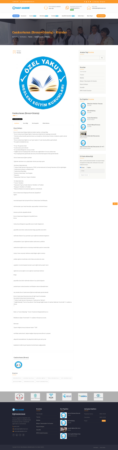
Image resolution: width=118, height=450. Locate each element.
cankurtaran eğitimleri (41, 378)
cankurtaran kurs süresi (29, 381)
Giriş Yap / (96, 1)
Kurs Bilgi (25, 123)
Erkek (82, 167)
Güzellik (82, 87)
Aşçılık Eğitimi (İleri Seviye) (75, 428)
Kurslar (33, 16)
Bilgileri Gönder (84, 175)
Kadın (88, 167)
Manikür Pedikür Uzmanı (95, 103)
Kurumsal (24, 16)
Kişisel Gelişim (84, 84)
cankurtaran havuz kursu (28, 378)
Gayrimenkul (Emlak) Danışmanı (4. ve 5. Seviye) (94, 146)
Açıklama (16, 123)
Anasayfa (16, 16)
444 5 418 (15, 1)
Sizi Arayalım (101, 16)
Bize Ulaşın (90, 16)
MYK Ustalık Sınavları (86, 90)
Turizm (30, 37)
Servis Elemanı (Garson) (74, 413)
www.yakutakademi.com (20, 431)
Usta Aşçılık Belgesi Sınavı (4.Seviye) (77, 434)
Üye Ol (102, 1)
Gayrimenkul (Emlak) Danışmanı (90, 136)
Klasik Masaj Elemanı (93, 125)
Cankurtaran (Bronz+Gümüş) (42, 37)
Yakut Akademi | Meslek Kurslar (27, 447)
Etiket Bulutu (46, 123)
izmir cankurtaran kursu (66, 378)
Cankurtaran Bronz (17, 378)
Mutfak (82, 78)
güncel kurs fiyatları (17, 381)
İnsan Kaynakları (92, 118)
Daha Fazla (81, 16)
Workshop (44, 16)
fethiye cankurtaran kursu (53, 378)
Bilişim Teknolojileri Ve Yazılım (88, 81)
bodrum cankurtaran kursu (42, 381)
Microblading (91, 110)
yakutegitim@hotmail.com (27, 1)
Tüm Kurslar (23, 37)
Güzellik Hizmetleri (68, 16)
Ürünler (55, 16)
